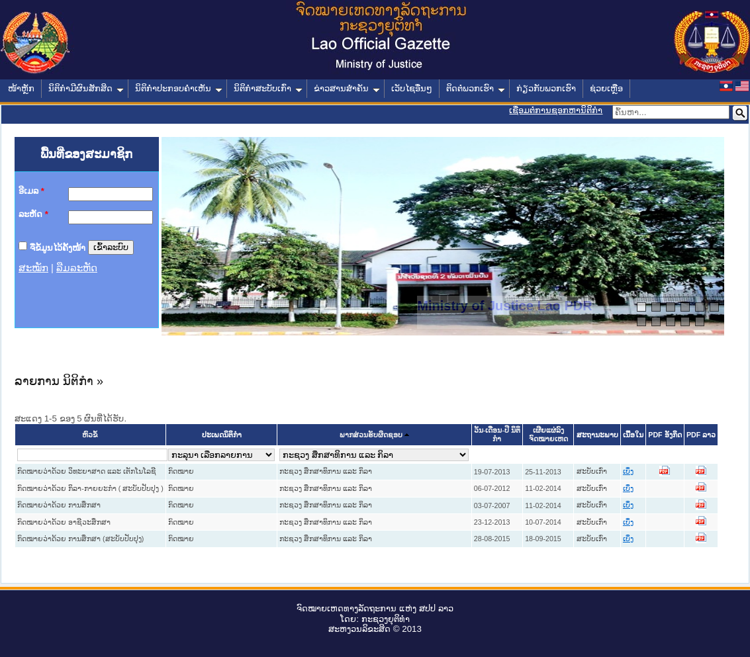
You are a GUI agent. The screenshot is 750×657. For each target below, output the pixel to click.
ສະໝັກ (33, 268)
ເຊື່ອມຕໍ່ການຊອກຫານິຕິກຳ (555, 110)
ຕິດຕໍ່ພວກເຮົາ (475, 88)
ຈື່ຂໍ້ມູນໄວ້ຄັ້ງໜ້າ (57, 247)
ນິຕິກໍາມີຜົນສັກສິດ (86, 88)
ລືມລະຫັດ (76, 268)
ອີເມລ (31, 191)
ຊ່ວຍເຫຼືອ (606, 88)
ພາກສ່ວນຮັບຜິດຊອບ (371, 435)
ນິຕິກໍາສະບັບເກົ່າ (268, 88)
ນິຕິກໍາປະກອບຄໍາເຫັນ (178, 88)
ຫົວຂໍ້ (90, 435)
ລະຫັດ (33, 214)
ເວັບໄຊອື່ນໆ (411, 88)
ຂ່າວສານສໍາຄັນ (347, 88)
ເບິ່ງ (628, 471)
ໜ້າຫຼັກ (21, 88)
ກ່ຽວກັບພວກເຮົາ (546, 88)
